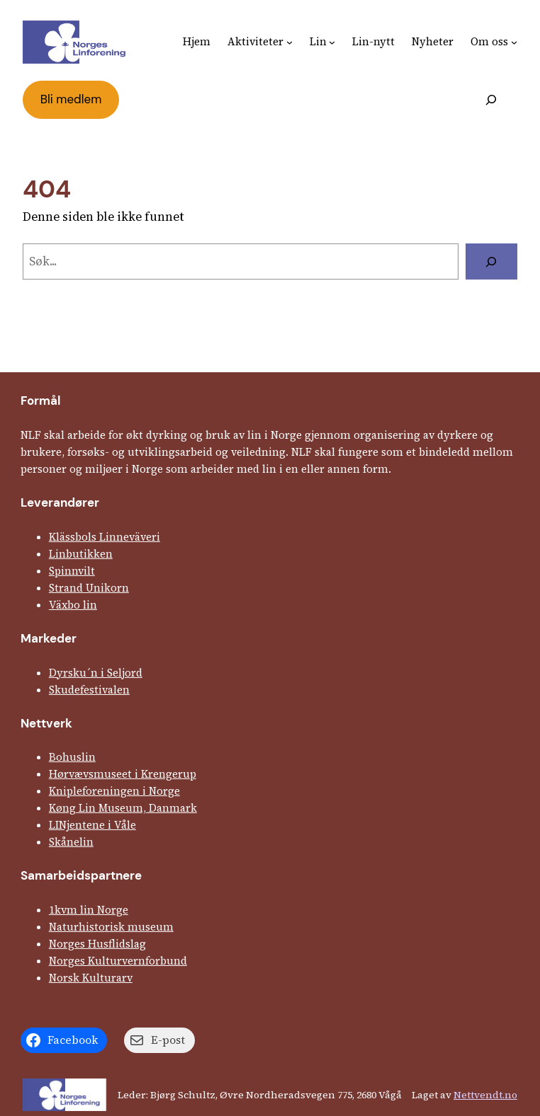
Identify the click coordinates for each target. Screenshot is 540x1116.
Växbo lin (73, 604)
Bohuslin (72, 756)
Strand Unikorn (89, 587)
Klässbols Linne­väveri (104, 536)
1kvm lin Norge (88, 909)
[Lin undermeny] (332, 42)
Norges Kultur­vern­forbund (118, 960)
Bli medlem (71, 99)
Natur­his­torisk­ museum (111, 926)
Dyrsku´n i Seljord (95, 672)
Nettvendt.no (485, 1095)
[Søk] (491, 261)
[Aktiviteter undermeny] (289, 42)
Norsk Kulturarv (91, 977)
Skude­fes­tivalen (89, 689)
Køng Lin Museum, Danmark (123, 807)
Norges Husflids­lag (97, 943)
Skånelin (71, 841)
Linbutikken (81, 553)
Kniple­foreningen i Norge (114, 790)
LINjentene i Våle (92, 824)
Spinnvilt (72, 570)
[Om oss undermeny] (514, 42)
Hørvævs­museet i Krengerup (122, 773)
